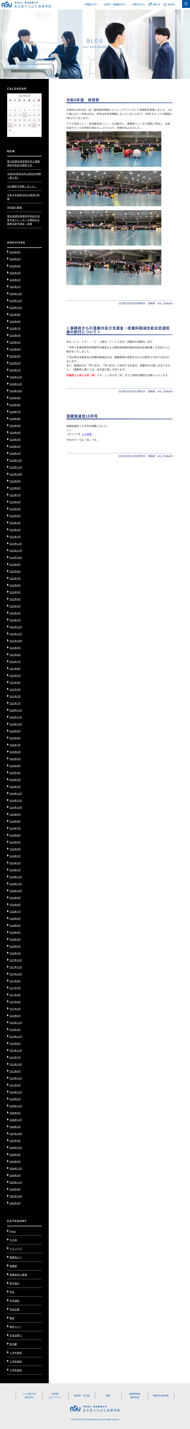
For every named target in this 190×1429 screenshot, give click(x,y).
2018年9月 (15, 897)
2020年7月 (15, 745)
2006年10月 (16, 1147)
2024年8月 (15, 404)
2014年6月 (15, 1043)
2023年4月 (15, 516)
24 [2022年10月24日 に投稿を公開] (10, 125)
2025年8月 (15, 321)
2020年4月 (15, 765)
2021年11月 (16, 634)
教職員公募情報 (161, 1395)
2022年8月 (15, 571)
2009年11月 (16, 1106)
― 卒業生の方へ (138, 4)
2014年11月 (16, 1036)
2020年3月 (15, 772)
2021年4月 (15, 682)
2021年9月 (15, 647)
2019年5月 (15, 842)
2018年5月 (15, 925)
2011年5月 (15, 1085)
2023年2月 (15, 529)
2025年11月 (16, 300)
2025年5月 (15, 342)
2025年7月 (15, 328)
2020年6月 (15, 752)
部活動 (13, 1344)
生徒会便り (16, 1335)
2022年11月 (16, 550)
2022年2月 (15, 613)
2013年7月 (15, 1057)
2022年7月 (15, 578)
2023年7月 (15, 495)
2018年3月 (15, 939)
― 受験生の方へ (90, 4)
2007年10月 (16, 1133)
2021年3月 (15, 689)
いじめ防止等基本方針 (29, 1396)
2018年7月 (15, 911)
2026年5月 (15, 259)
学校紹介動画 (14, 207)
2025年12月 (16, 293)
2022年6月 (15, 585)
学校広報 (14, 1309)
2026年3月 (15, 273)
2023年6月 (15, 502)
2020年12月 (16, 710)
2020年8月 (15, 738)
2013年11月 (16, 1050)
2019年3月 (15, 856)
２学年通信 (16, 1361)
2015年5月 (15, 1029)
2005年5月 (15, 1161)
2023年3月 (15, 522)
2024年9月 (15, 397)
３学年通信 (16, 1370)
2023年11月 (16, 467)
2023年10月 (16, 474)
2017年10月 (16, 974)
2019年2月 (15, 863)
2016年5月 (15, 1015)
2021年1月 (15, 703)
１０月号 (87, 434)
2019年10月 (16, 807)
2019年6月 (15, 835)
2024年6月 (15, 418)
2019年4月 (15, 849)
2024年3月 (15, 439)
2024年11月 (16, 384)
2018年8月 (15, 904)
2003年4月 (15, 1189)
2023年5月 (15, 509)
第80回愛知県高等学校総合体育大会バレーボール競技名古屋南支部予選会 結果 (23, 219)
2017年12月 (16, 960)
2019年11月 (16, 800)
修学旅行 (14, 1283)
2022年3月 (15, 606)
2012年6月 (15, 1071)
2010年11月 (16, 1092)
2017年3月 (15, 1008)
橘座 (12, 1318)
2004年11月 (16, 1168)
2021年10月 (16, 640)
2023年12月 (16, 460)
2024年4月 (15, 432)
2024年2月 (15, 446)
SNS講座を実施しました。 (22, 186)
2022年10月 (16, 557)
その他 (13, 1240)
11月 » (17, 134)
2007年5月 (15, 1140)
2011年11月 (16, 1078)
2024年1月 (15, 453)
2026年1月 (15, 286)
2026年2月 (15, 279)
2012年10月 (16, 1064)
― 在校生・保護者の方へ (113, 4)
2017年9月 (15, 981)
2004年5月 (15, 1175)
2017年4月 (15, 1001)
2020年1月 (15, 786)
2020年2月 (15, 779)
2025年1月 (15, 370)
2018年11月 (16, 883)
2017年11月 (16, 967)
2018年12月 (16, 877)
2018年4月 (15, 932)
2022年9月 (15, 564)
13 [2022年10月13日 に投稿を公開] (24, 115)
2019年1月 (15, 870)
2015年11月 (16, 1022)
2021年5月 (15, 675)
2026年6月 (15, 252)
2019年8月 (15, 821)
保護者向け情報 (18, 1274)
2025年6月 (15, 335)
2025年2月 (15, 363)
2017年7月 (15, 988)
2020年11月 (16, 717)
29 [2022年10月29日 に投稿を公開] (34, 125)
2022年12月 (16, 543)
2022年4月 (15, 599)
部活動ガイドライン (55, 1396)
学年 (12, 1292)
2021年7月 (15, 661)
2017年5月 (15, 995)
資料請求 (171, 4)
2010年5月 (15, 1099)
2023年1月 (15, 536)
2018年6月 (15, 918)
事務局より (16, 1257)
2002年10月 (16, 1196)
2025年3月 (15, 356)
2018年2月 (15, 946)
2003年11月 (16, 1182)
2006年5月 (15, 1154)
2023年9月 (15, 481)
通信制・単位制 (82, 1395)
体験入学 (156, 4)
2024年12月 (16, 377)
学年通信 (14, 1300)
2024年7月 (15, 411)
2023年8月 (15, 488)
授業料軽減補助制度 (134, 1396)
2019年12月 (16, 793)
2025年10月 (16, 307)
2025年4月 (15, 349)
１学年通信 (16, 1352)
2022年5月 (15, 592)
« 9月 (10, 134)
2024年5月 (15, 425)
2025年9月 (15, 314)
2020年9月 (15, 731)
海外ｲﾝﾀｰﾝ (15, 1326)
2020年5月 (15, 758)
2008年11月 (16, 1119)
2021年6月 (15, 668)
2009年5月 (15, 1113)
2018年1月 (15, 953)
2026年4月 (15, 266)
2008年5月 (15, 1126)
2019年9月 (15, 814)
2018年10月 (16, 890)
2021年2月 (15, 696)
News (13, 1231)
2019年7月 (15, 828)
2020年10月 (16, 724)
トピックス (16, 1248)
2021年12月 (16, 627)
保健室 (13, 1266)
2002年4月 (15, 1203)
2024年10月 (16, 391)
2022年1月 (15, 620)
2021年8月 (15, 654)
